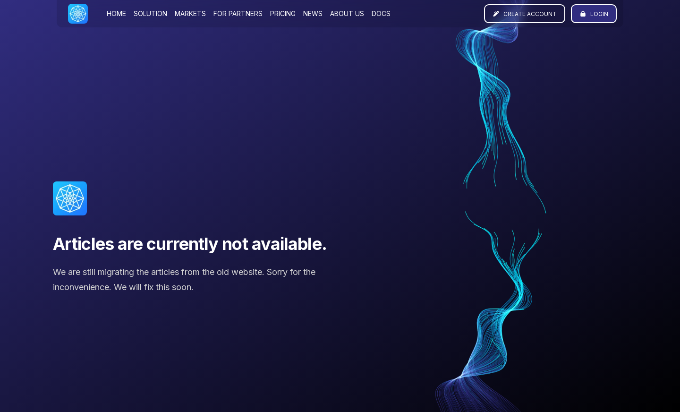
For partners (238, 13)
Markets (190, 13)
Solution (150, 13)
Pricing (283, 13)
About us (347, 13)
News (313, 13)
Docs (381, 13)
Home (116, 13)
